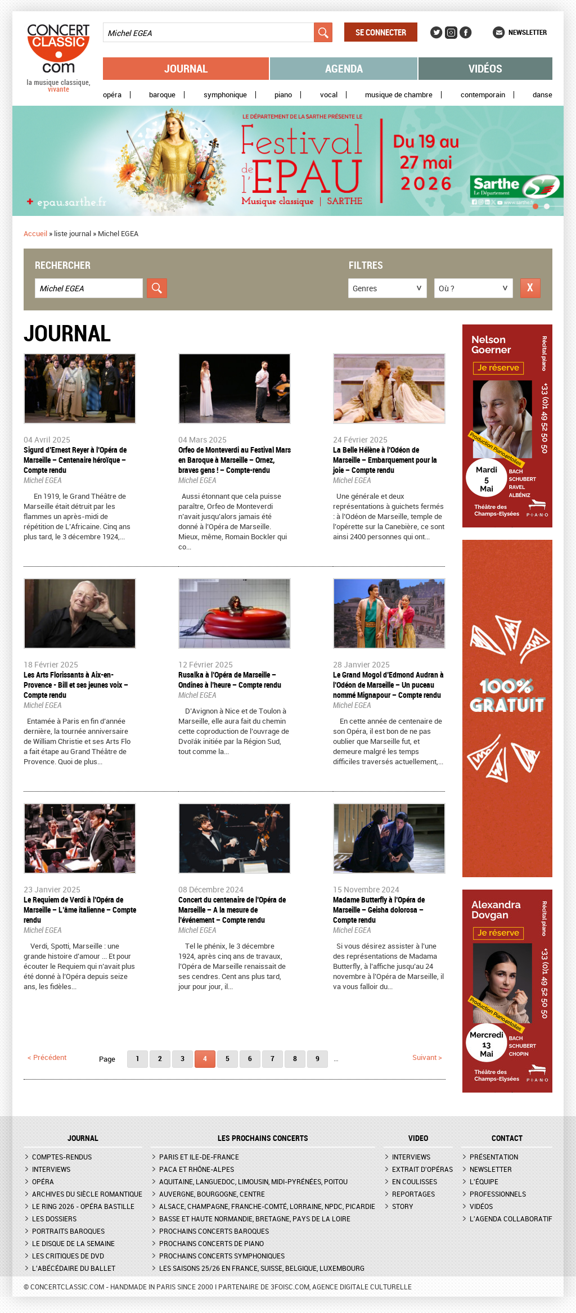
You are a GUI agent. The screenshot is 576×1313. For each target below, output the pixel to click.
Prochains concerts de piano (211, 1243)
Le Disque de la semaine (73, 1243)
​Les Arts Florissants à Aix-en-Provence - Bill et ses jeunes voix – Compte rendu (76, 684)
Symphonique (225, 94)
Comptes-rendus (62, 1156)
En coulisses (414, 1181)
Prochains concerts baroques (214, 1230)
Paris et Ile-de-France (199, 1156)
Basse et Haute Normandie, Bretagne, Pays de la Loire (254, 1218)
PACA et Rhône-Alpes (196, 1169)
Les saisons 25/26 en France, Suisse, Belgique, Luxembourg (261, 1268)
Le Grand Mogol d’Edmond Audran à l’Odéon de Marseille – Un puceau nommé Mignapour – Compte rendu (388, 684)
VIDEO (418, 1138)
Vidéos (485, 68)
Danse (542, 94)
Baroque (162, 94)
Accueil (35, 233)
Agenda (344, 68)
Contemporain (483, 94)
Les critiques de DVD (68, 1255)
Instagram (451, 32)
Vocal (329, 94)
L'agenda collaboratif (511, 1218)
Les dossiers (54, 1218)
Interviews (51, 1169)
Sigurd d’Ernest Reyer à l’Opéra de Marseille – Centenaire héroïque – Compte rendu (75, 459)
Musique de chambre (399, 94)
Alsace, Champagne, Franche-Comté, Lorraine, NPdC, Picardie (267, 1206)
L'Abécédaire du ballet (73, 1268)
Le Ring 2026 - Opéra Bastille (83, 1206)
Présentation (494, 1156)
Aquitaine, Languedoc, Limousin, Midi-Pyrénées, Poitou (253, 1181)
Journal (186, 68)
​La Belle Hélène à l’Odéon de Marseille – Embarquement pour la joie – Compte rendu (385, 459)
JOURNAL (83, 1138)
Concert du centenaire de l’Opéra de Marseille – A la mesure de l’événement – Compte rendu (232, 909)
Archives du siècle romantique (87, 1193)
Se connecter (381, 32)
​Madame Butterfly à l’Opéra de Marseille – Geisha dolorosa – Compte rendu (379, 909)
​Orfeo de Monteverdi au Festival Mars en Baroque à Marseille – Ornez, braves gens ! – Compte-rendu (234, 459)
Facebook (466, 32)
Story (402, 1206)
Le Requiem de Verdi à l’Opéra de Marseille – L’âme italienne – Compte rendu (80, 909)
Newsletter (527, 32)
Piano (283, 94)
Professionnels (498, 1193)
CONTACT (507, 1138)
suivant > (427, 1057)
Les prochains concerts (263, 1138)
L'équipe (484, 1181)
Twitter (436, 32)
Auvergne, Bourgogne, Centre (212, 1193)
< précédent (47, 1057)
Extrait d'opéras (422, 1169)
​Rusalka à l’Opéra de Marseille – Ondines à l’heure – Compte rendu (229, 679)
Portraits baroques (68, 1230)
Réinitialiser (530, 288)
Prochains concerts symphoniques (222, 1255)
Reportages (413, 1193)
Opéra (112, 94)
